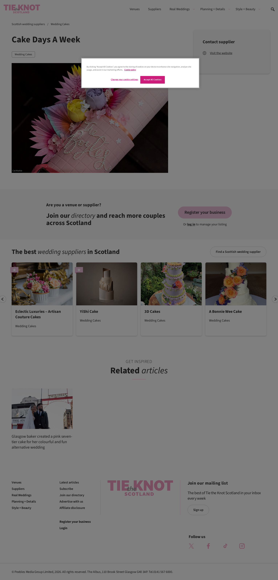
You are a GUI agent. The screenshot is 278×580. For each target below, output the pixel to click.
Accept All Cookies (152, 79)
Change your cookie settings (124, 79)
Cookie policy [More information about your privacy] (130, 69)
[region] (140, 73)
